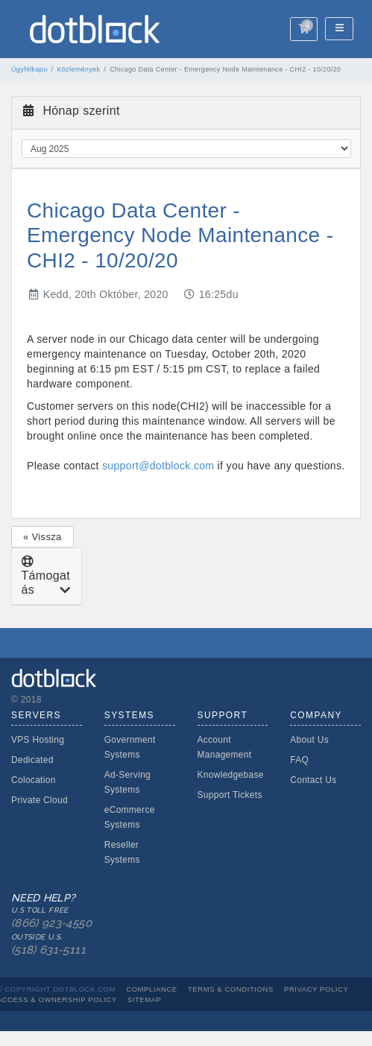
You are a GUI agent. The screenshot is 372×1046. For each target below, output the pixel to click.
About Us (309, 740)
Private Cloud (39, 800)
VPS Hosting (37, 740)
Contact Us (313, 780)
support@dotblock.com (158, 466)
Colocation (33, 780)
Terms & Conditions (231, 989)
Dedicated (32, 760)
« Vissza (42, 536)
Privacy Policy (316, 989)
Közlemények (78, 69)
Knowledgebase (231, 775)
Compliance (151, 989)
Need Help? (53, 925)
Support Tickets (230, 795)
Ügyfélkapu (29, 69)
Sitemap (144, 999)
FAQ (299, 760)
